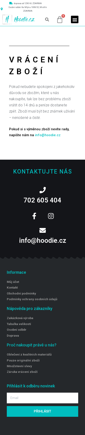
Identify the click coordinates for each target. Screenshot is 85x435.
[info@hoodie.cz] (42, 230)
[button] (47, 19)
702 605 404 (42, 200)
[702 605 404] (42, 190)
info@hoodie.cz (48, 135)
